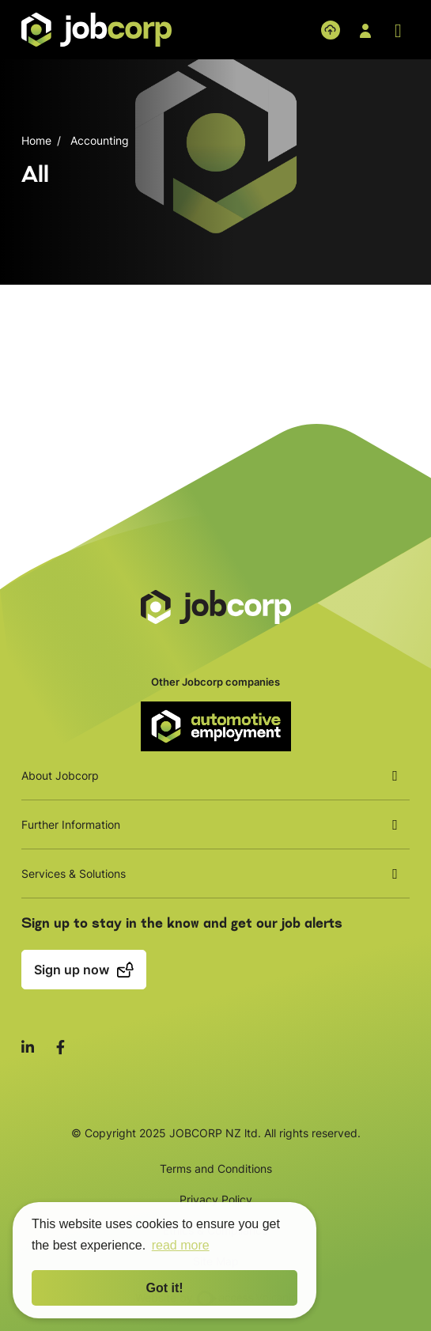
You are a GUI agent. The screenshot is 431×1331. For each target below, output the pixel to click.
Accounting (99, 140)
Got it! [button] (164, 1288)
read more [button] (181, 1245)
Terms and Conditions (216, 1168)
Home (36, 140)
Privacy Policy (216, 1199)
